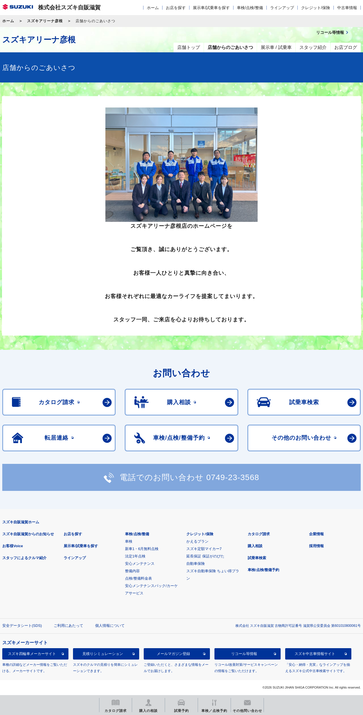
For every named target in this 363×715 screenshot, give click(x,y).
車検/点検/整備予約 (263, 570)
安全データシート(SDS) (22, 625)
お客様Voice (12, 546)
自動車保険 (195, 563)
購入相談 (255, 546)
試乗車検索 (257, 558)
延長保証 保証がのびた (205, 556)
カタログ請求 (259, 534)
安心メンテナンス (140, 563)
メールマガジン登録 (173, 654)
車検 (128, 541)
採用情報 (316, 546)
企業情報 (316, 534)
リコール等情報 (244, 654)
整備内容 (132, 571)
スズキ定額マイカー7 (204, 549)
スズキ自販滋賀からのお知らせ (28, 534)
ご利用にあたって (68, 625)
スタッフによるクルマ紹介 (24, 558)
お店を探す (176, 8)
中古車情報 (347, 8)
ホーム (153, 8)
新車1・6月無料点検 (141, 549)
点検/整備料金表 (138, 578)
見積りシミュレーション (102, 654)
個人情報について (110, 625)
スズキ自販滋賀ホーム (20, 522)
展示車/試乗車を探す (211, 8)
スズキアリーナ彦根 (45, 21)
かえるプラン (197, 541)
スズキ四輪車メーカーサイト (32, 654)
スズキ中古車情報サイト (315, 654)
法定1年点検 (135, 556)
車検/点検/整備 (250, 8)
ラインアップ (282, 8)
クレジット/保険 (315, 8)
